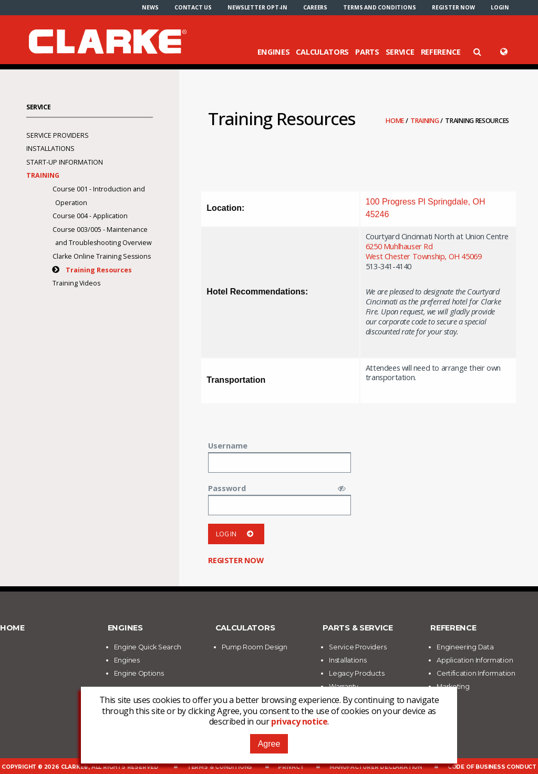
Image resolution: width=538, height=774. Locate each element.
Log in (236, 534)
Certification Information (476, 673)
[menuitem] (150, 7)
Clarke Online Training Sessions (102, 256)
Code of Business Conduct (492, 766)
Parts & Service (358, 628)
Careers (315, 7)
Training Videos (76, 283)
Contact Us (193, 7)
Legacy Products (357, 673)
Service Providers (57, 135)
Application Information (475, 660)
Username (227, 445)
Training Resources (99, 270)
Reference (441, 51)
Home (396, 120)
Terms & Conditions (219, 766)
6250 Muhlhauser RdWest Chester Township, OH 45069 (424, 251)
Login (500, 7)
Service (400, 51)
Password (227, 488)
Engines (273, 51)
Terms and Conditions (379, 7)
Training (425, 120)
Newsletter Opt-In (257, 7)
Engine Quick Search (147, 647)
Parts (367, 51)
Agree (269, 743)
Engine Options (139, 673)
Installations (50, 148)
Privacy (291, 766)
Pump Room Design (254, 647)
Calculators (322, 51)
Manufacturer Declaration (375, 766)
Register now (453, 7)
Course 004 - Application (90, 215)
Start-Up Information (64, 162)
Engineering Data (465, 647)
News (150, 7)
